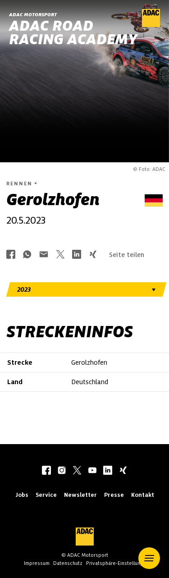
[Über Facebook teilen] (10, 255)
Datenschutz (67, 563)
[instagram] (61, 471)
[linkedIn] (107, 471)
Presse (114, 495)
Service (46, 495)
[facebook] (46, 471)
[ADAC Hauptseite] (151, 25)
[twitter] (77, 471)
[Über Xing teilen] (92, 255)
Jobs (21, 495)
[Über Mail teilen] (44, 255)
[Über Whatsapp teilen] (27, 255)
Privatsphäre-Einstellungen (117, 563)
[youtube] (92, 471)
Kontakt (142, 495)
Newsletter (80, 495)
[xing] (123, 471)
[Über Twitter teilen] (60, 255)
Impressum (37, 563)
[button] (149, 558)
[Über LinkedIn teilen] (76, 255)
